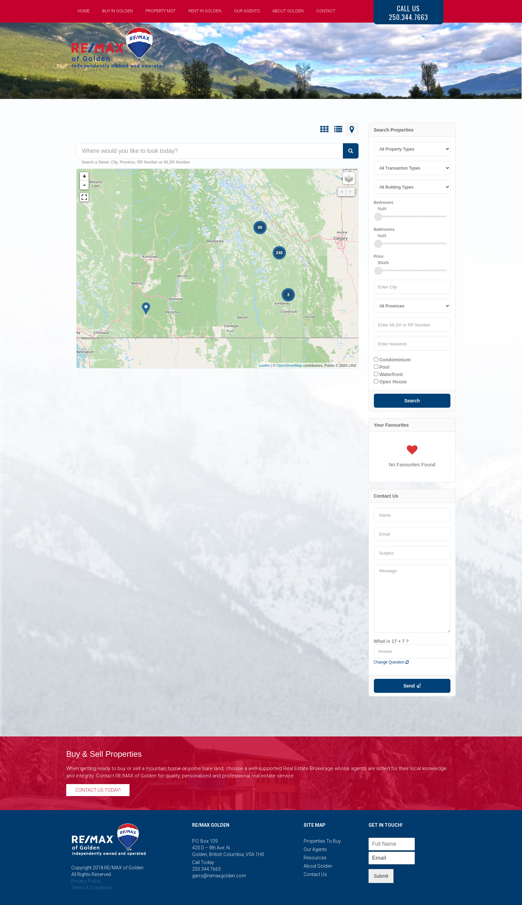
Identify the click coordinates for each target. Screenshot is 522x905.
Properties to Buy (322, 841)
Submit (381, 876)
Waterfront (388, 374)
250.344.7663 (206, 869)
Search (412, 400)
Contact (325, 10)
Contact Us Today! (98, 790)
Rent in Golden (204, 10)
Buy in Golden (117, 10)
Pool (382, 367)
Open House (390, 381)
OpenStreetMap (289, 365)
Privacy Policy (86, 881)
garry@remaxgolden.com (219, 875)
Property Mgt (160, 10)
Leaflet (264, 365)
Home (84, 10)
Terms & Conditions (92, 887)
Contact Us (315, 874)
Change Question (391, 662)
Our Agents (247, 10)
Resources (315, 857)
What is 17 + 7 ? (391, 641)
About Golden (288, 10)
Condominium (392, 359)
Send (412, 685)
